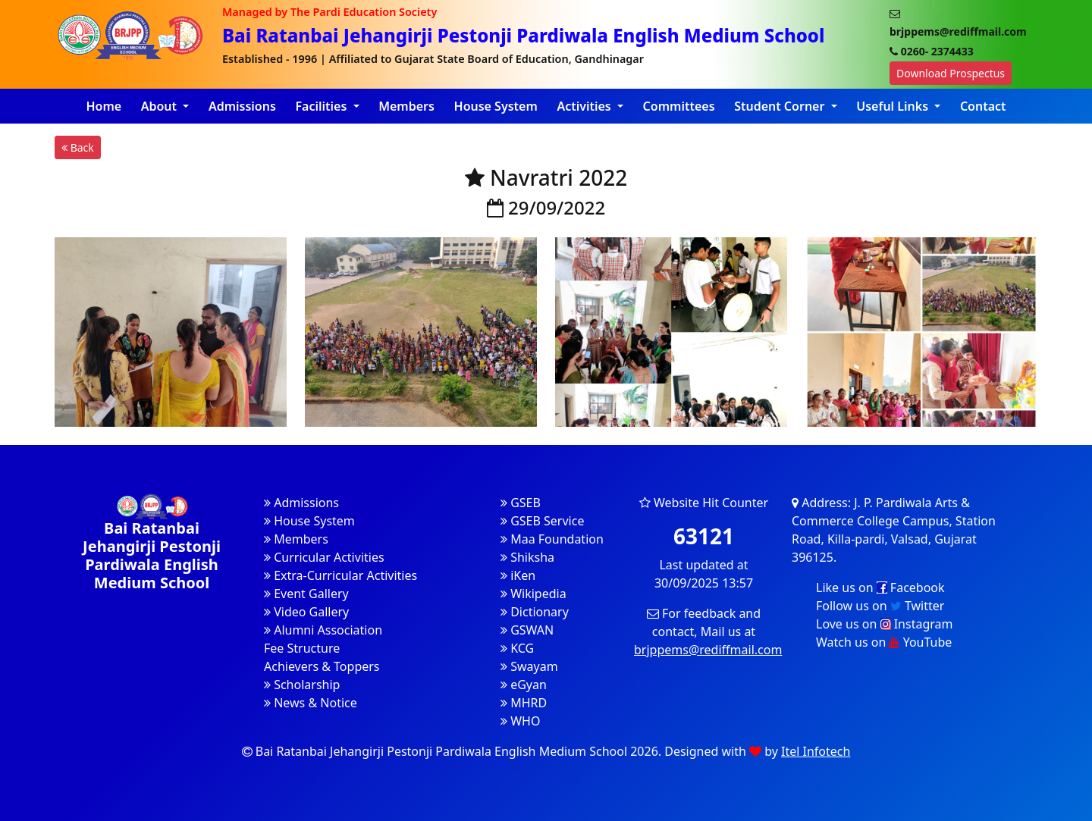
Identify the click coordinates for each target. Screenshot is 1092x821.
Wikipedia (533, 593)
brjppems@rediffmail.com (708, 649)
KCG (517, 648)
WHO (520, 721)
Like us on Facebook (880, 587)
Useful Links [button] (893, 106)
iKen (517, 575)
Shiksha (527, 557)
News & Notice (310, 702)
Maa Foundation (552, 539)
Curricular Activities (324, 557)
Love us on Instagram (884, 624)
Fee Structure (302, 648)
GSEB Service (542, 520)
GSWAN (527, 630)
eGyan (523, 684)
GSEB (520, 502)
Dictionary (534, 611)
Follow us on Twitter (880, 605)
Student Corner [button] (780, 106)
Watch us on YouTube (884, 642)
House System (496, 106)
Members (406, 106)
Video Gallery (306, 611)
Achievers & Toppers (322, 666)
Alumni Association (323, 630)
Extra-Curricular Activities (340, 575)
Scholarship (302, 684)
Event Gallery (306, 593)
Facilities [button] (322, 106)
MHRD (523, 702)
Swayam (529, 666)
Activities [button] (585, 106)
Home (103, 106)
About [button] (160, 106)
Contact (983, 106)
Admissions (242, 106)
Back (77, 147)
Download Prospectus (950, 73)
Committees (679, 106)
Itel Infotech (815, 751)
